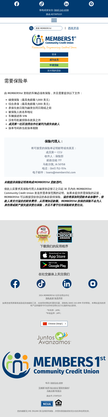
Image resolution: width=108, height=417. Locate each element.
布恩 (47, 388)
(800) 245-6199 (61, 10)
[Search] (31, 28)
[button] (54, 323)
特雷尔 (58, 391)
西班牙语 (73, 28)
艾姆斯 (41, 388)
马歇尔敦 (51, 391)
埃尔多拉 (54, 388)
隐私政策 (50, 298)
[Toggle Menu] (54, 20)
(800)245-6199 (56, 383)
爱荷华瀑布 (64, 388)
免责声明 (58, 298)
